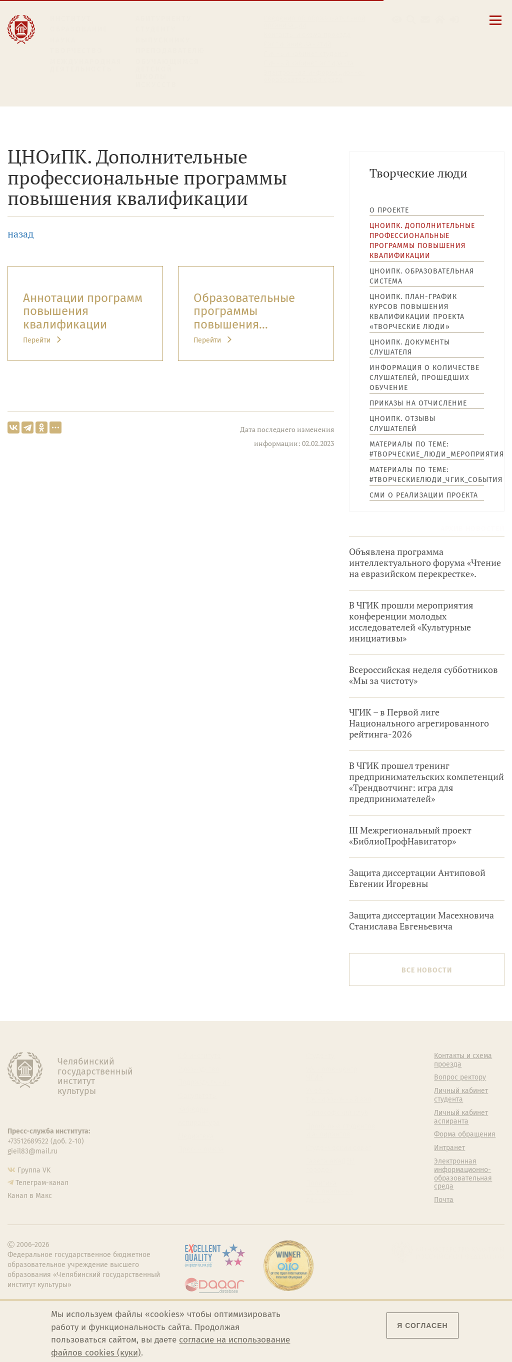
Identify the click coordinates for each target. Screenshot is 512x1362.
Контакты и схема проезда (307, 35)
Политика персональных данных (330, 1192)
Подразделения (204, 1082)
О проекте (389, 210)
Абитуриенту (164, 18)
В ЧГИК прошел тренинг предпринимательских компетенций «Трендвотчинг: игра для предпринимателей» (426, 782)
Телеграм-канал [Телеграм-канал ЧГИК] (42, 1182)
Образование (79, 29)
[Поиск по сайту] (411, 20)
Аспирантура (199, 1123)
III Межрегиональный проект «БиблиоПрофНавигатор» (410, 835)
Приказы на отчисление (418, 403)
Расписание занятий (297, 44)
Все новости (427, 970)
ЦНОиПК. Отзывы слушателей (403, 423)
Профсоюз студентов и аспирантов (341, 1130)
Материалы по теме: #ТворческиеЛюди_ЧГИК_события (427, 475)
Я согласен (422, 1326)
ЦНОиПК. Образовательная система (422, 276)
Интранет (449, 1148)
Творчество (76, 50)
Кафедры (193, 1110)
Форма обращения (465, 1134)
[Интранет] (439, 20)
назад (21, 234)
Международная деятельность (86, 66)
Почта (444, 1200)
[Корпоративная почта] (425, 20)
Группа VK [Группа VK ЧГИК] (34, 1170)
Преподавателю (170, 50)
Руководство (199, 1070)
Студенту (156, 29)
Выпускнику (163, 40)
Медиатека (196, 1136)
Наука (63, 40)
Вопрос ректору (460, 1078)
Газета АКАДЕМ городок (330, 1166)
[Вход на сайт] (454, 20)
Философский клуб (337, 1113)
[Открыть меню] (495, 25)
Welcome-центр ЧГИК (332, 1074)
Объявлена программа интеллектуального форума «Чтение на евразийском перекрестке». (425, 563)
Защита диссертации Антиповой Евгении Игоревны (417, 878)
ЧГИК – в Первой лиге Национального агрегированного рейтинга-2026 (419, 723)
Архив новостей (472, 528)
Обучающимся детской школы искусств (168, 73)
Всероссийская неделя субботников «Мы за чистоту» (423, 675)
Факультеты (197, 1096)
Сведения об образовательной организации (315, 22)
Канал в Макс (30, 1196)
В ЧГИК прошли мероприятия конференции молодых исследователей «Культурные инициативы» (411, 622)
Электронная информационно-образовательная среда (314, 77)
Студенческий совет (339, 1148)
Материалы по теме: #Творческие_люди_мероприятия (427, 449)
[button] (397, 20)
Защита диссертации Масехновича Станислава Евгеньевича (421, 921)
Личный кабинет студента (306, 54)
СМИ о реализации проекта (424, 495)
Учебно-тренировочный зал (339, 1095)
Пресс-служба (201, 1150)
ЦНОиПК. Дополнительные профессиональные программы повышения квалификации (422, 241)
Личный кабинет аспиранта (309, 63)
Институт (71, 18)
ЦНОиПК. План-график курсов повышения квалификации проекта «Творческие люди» (417, 311)
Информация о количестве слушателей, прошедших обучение (425, 378)
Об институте (199, 1056)
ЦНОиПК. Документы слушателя (410, 347)
